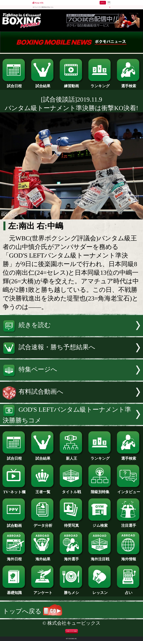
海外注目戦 (100, 557)
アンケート (43, 591)
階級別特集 (100, 490)
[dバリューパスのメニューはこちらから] (109, 3)
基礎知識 (14, 591)
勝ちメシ (71, 591)
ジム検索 (100, 524)
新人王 (71, 457)
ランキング (100, 84)
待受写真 (71, 524)
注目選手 (129, 524)
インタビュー (129, 490)
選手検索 (129, 84)
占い (129, 591)
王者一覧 (43, 490)
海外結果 (43, 557)
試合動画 (14, 524)
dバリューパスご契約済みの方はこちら (43, 7)
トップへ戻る (32, 611)
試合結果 (43, 84)
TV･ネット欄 (14, 490)
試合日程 (14, 84)
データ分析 (43, 524)
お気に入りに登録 (71, 631)
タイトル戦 (71, 490)
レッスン (100, 591)
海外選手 (71, 557)
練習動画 (71, 84)
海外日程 (14, 557)
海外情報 (129, 557)
